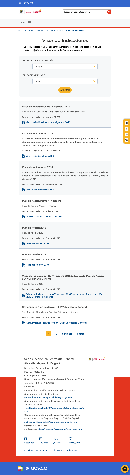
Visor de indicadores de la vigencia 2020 (48, 122)
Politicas (28, 450)
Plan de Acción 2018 (37, 265)
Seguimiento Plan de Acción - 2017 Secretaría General (56, 322)
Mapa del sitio (42, 450)
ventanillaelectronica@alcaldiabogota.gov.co (48, 397)
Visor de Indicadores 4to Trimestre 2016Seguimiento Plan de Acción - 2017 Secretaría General (65, 295)
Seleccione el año (34, 75)
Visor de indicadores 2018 (40, 189)
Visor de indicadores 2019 (40, 156)
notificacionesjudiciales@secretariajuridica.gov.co (50, 422)
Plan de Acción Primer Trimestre (44, 216)
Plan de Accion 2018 (37, 243)
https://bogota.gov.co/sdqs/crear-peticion (60, 429)
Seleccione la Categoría (38, 60)
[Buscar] (87, 11)
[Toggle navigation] (26, 22)
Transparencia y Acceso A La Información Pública (45, 30)
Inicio (20, 30)
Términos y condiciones (64, 450)
